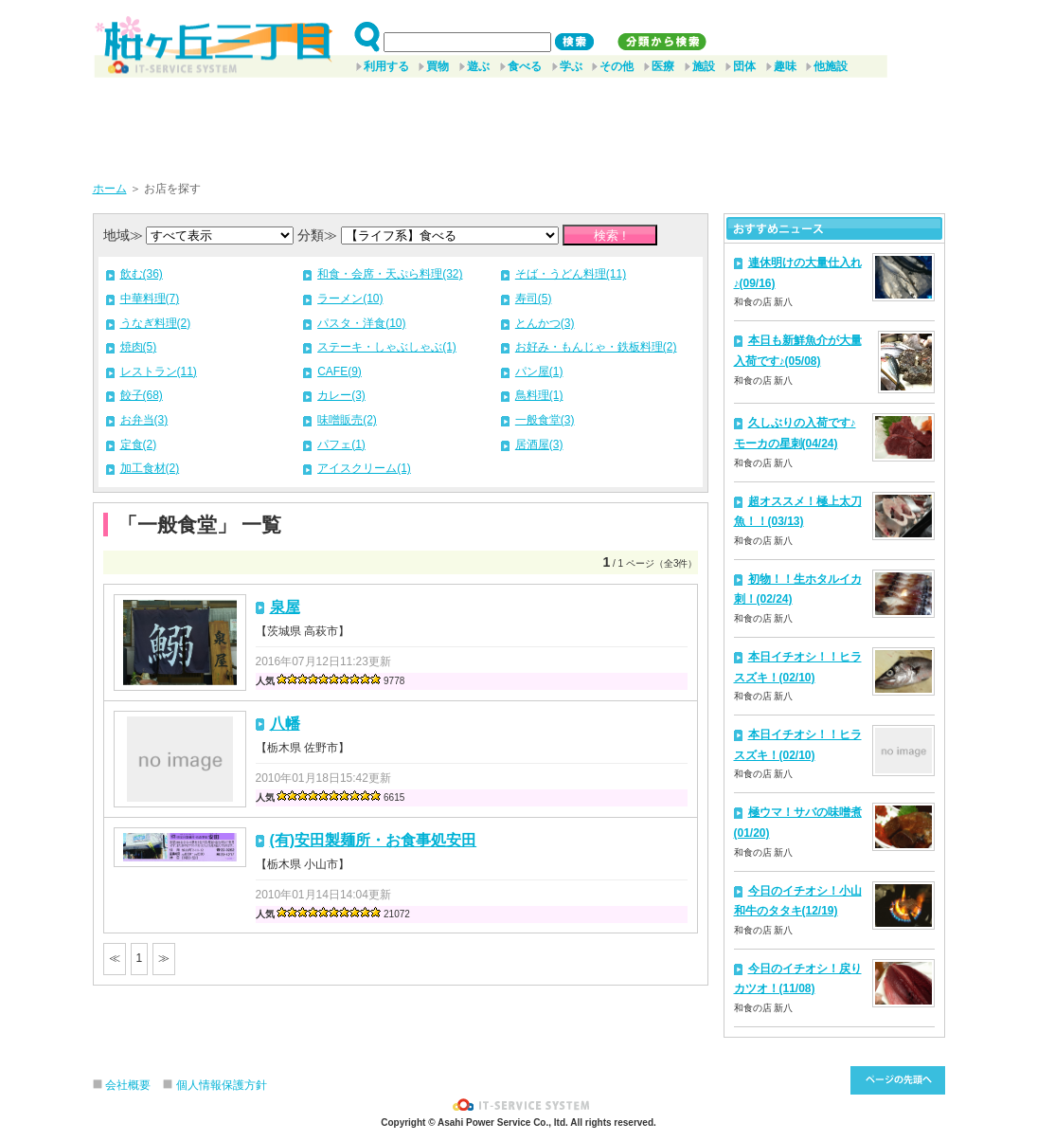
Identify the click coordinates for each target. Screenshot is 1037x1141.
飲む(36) (141, 274)
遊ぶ (478, 66)
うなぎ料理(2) (155, 323)
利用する (386, 66)
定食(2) (138, 444)
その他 (616, 66)
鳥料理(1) (539, 395)
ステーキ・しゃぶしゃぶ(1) (386, 346)
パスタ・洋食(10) (361, 323)
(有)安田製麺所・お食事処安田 (373, 840)
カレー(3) (341, 395)
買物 (437, 66)
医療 (663, 66)
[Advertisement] (519, 122)
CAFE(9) (339, 371)
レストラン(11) (158, 371)
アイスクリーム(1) (364, 468)
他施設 (831, 66)
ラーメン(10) (350, 298)
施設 (703, 66)
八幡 (285, 723)
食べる (525, 66)
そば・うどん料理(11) (570, 274)
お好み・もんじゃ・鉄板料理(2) (596, 346)
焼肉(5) (138, 346)
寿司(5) (533, 298)
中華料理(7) (150, 298)
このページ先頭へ (897, 1080)
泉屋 (285, 607)
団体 (744, 66)
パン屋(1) (539, 371)
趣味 (785, 66)
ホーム (110, 188)
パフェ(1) (341, 444)
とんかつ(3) (545, 323)
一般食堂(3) (545, 419)
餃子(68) (141, 395)
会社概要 (128, 1085)
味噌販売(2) (347, 419)
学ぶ (571, 66)
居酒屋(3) (539, 444)
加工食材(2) (150, 468)
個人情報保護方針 (221, 1085)
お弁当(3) (144, 419)
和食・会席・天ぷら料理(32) (389, 274)
